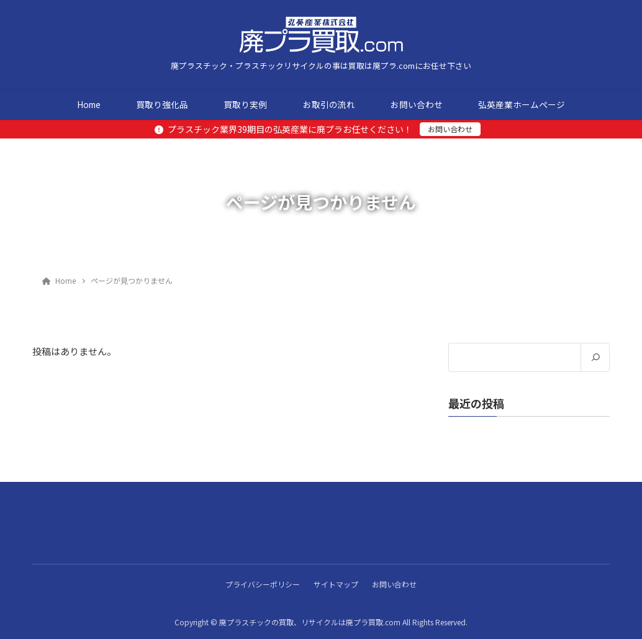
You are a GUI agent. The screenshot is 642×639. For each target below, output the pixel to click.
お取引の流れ (329, 104)
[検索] (595, 357)
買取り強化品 (162, 104)
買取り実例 (245, 104)
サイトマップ (336, 583)
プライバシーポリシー (261, 583)
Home (89, 104)
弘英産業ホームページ (521, 104)
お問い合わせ (417, 104)
